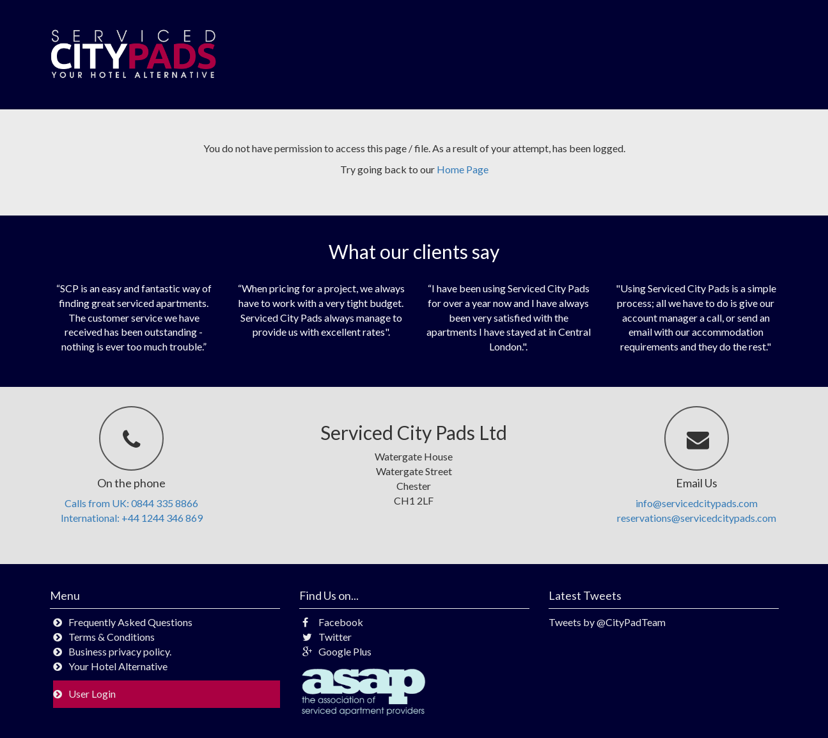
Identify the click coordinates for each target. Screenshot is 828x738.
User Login (92, 693)
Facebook (332, 622)
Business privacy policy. (119, 651)
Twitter (327, 637)
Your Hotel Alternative (118, 666)
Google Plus (336, 651)
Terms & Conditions (111, 637)
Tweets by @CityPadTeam (607, 622)
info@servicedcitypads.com (697, 503)
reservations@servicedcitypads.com (696, 518)
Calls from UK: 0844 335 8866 (131, 503)
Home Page (462, 169)
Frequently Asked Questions (130, 622)
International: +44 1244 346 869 (132, 518)
